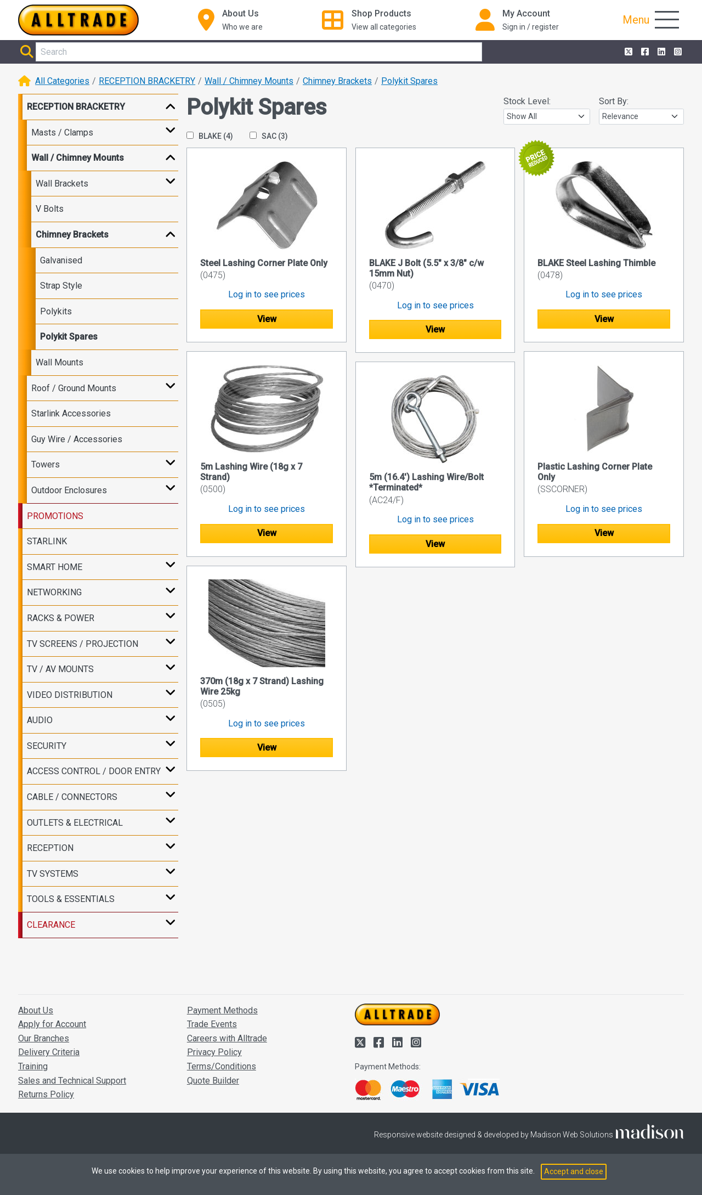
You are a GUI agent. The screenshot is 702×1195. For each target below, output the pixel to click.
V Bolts (50, 209)
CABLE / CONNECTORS (72, 797)
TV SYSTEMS (52, 874)
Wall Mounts (59, 362)
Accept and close (573, 1171)
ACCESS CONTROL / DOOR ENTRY (94, 771)
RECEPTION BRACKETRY (147, 81)
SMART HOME (54, 567)
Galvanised (61, 260)
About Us (35, 1010)
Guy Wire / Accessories (76, 439)
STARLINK (47, 541)
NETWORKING (54, 592)
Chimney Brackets (337, 81)
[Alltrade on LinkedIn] (660, 52)
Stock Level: (527, 101)
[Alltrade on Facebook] (644, 52)
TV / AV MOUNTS (60, 669)
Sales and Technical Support (72, 1080)
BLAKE (209, 136)
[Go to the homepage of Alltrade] (78, 20)
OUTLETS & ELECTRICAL (75, 823)
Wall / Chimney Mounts (249, 81)
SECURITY (46, 746)
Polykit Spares (409, 81)
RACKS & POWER (60, 618)
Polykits (56, 311)
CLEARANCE (51, 925)
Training (33, 1066)
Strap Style (61, 285)
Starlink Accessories (71, 413)
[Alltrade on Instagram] (677, 52)
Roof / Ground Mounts (73, 388)
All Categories (62, 81)
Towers (45, 464)
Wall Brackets (62, 183)
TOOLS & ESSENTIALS (71, 899)
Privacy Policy (214, 1052)
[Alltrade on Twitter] (627, 52)
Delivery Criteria (49, 1052)
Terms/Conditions (221, 1066)
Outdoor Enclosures (69, 490)
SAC (269, 136)
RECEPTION (50, 848)
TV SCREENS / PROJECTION (82, 644)
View (266, 319)
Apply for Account (52, 1024)
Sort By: (614, 101)
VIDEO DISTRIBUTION (69, 695)
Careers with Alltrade (227, 1038)
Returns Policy (46, 1094)
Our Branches (43, 1038)
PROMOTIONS (55, 516)
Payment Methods (222, 1010)
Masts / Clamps (62, 132)
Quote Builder (213, 1080)
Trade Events (212, 1024)
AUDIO (40, 720)
